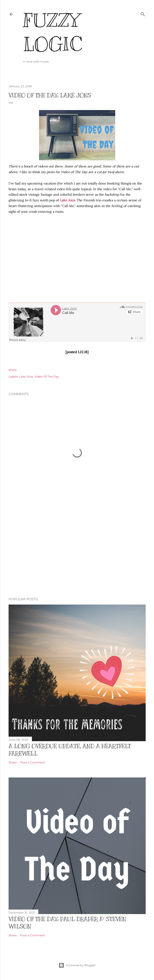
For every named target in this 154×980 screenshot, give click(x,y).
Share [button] (13, 370)
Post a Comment (32, 762)
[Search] (143, 13)
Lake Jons (67, 200)
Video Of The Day (47, 376)
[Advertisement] (77, 552)
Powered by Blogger (77, 965)
